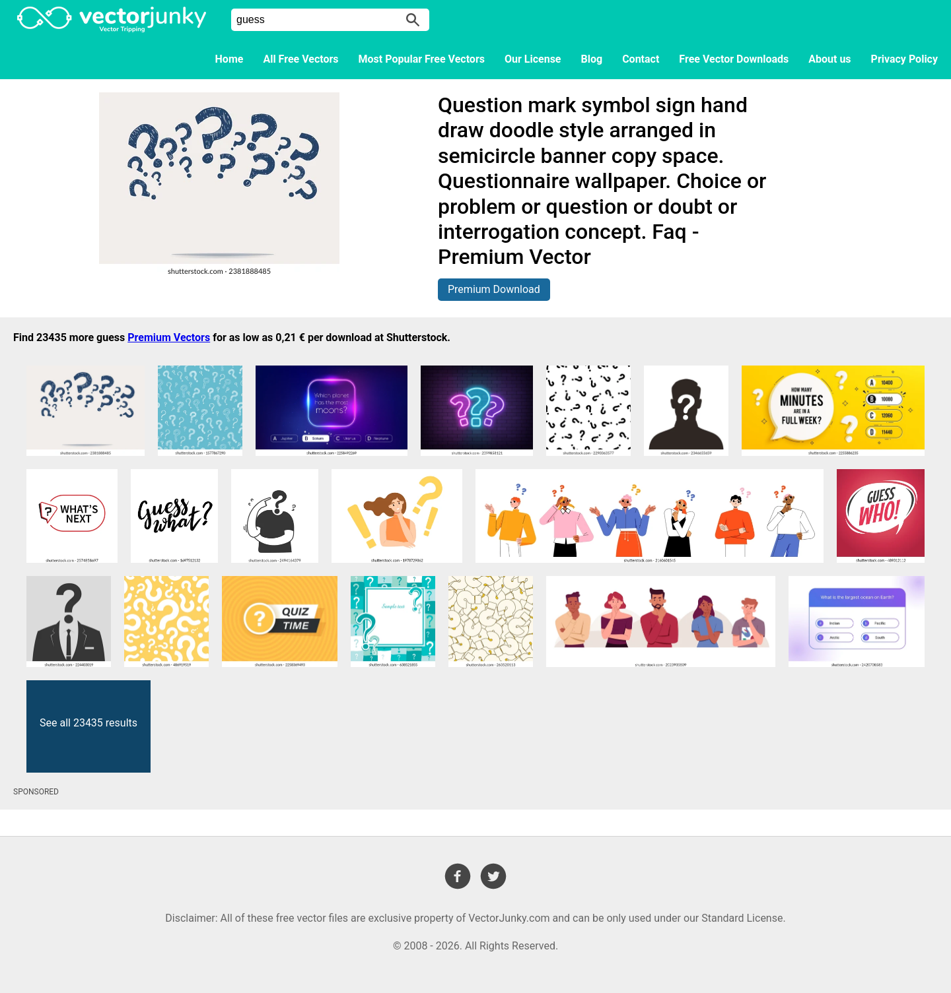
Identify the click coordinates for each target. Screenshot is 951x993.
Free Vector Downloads (734, 59)
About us (829, 59)
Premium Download (494, 289)
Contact (640, 59)
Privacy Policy (904, 59)
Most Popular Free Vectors (422, 59)
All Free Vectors (300, 59)
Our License (533, 59)
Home (229, 59)
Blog (592, 59)
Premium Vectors (168, 337)
